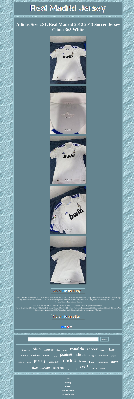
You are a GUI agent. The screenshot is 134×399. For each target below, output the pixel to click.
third (113, 356)
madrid (68, 360)
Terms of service (68, 394)
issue (82, 361)
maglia (92, 355)
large (75, 369)
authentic (58, 367)
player (49, 349)
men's (103, 350)
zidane (102, 368)
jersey (40, 360)
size (35, 367)
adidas (80, 354)
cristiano (54, 361)
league (92, 362)
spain (29, 362)
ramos (46, 355)
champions (103, 362)
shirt (37, 348)
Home (68, 379)
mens (65, 350)
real (84, 366)
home (45, 367)
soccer (92, 349)
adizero (21, 362)
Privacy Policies (68, 390)
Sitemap (68, 383)
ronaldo (77, 349)
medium (35, 355)
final (58, 350)
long (112, 349)
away (24, 355)
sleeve (114, 361)
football (66, 355)
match (94, 368)
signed (69, 369)
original (54, 356)
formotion (26, 350)
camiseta (104, 355)
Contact (68, 387)
